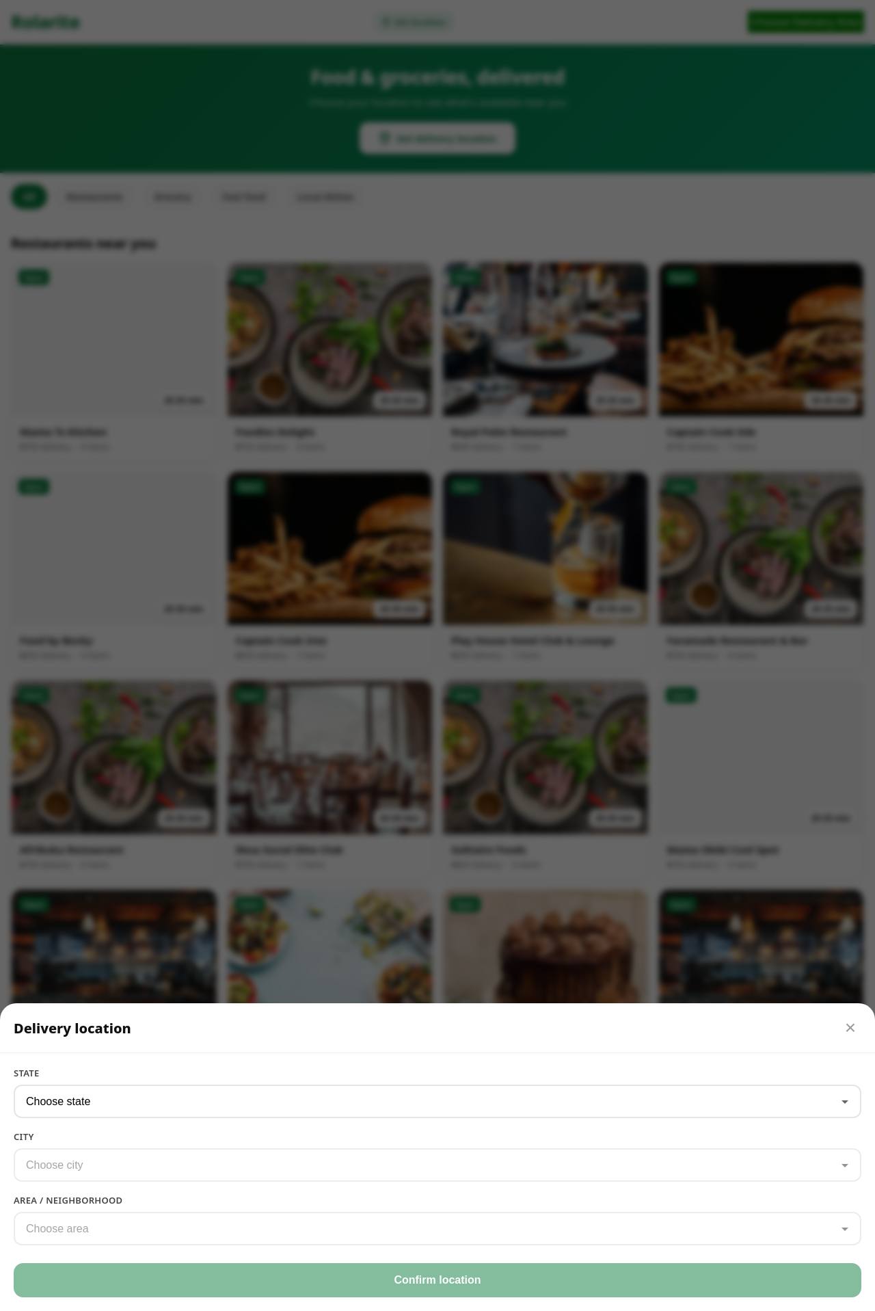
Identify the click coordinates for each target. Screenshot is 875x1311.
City (24, 1136)
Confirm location (437, 1280)
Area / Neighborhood (68, 1200)
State (27, 1073)
